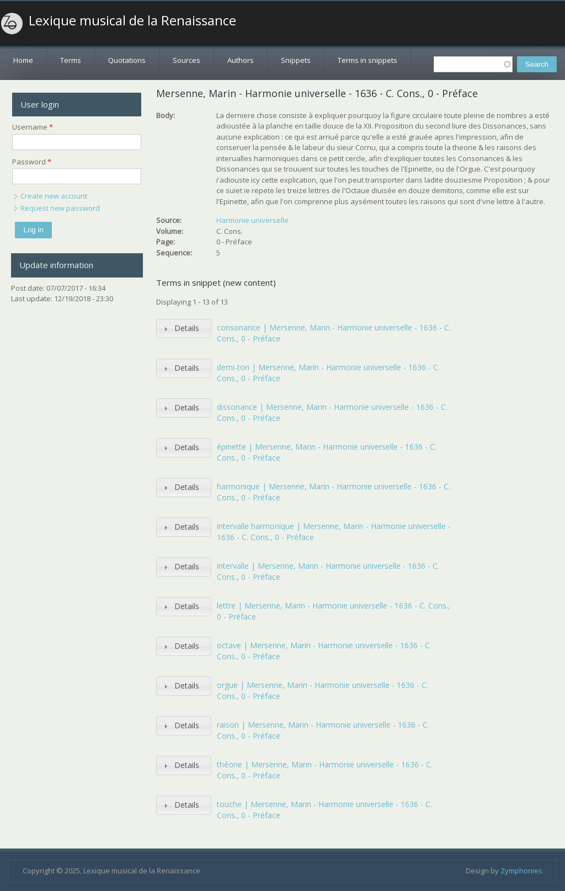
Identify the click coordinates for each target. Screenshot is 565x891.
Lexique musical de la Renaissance (132, 20)
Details (186, 328)
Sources (186, 60)
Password (31, 162)
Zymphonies (521, 871)
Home (23, 60)
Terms (70, 60)
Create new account (53, 196)
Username (32, 127)
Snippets (296, 60)
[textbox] (473, 64)
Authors (240, 60)
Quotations (127, 60)
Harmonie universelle (252, 220)
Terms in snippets (367, 60)
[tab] (183, 328)
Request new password (60, 208)
